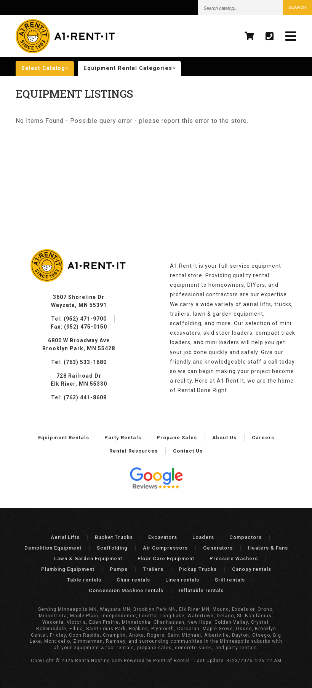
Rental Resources (133, 451)
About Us (224, 437)
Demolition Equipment (53, 548)
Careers (263, 437)
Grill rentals (229, 580)
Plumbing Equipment (67, 569)
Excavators (162, 537)
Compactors (245, 537)
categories (132, 68)
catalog (47, 68)
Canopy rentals (251, 569)
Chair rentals (133, 580)
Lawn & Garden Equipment (88, 558)
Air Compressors (165, 548)
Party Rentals (122, 437)
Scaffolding (112, 548)
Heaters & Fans (268, 548)
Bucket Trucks (114, 537)
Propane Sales (177, 437)
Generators (218, 548)
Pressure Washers (234, 558)
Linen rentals (182, 580)
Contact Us (188, 451)
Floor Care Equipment (166, 558)
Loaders (203, 537)
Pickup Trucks (198, 569)
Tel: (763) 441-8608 (79, 397)
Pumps (119, 569)
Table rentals (84, 580)
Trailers (153, 569)
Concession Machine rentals (126, 590)
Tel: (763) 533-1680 (79, 362)
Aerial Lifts (65, 537)
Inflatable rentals (201, 590)
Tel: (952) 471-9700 (79, 319)
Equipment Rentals (63, 437)
